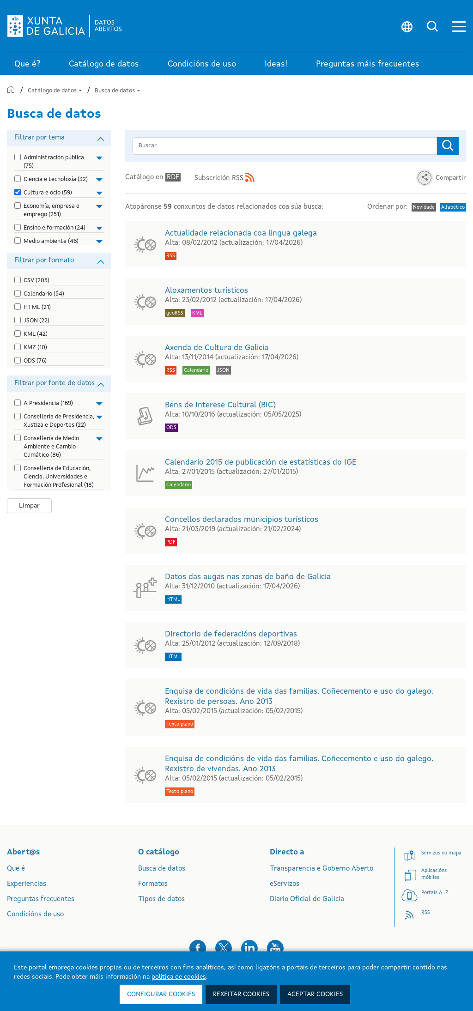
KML (36, 334)
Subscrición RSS (224, 178)
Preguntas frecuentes (40, 899)
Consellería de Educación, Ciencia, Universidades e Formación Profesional (59, 477)
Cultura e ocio (48, 193)
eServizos (284, 884)
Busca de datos (117, 91)
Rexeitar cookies (241, 994)
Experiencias (26, 884)
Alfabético (453, 207)
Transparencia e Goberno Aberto (321, 869)
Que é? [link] (27, 64)
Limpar (29, 505)
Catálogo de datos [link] (104, 64)
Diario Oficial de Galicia (307, 899)
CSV (36, 281)
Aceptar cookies (315, 994)
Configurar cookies (161, 994)
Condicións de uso (35, 914)
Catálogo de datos (55, 91)
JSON (36, 321)
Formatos (153, 884)
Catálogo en (153, 177)
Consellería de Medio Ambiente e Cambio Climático (51, 447)
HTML (37, 307)
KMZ (35, 348)
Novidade (424, 207)
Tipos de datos (161, 899)
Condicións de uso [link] (202, 64)
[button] (458, 26)
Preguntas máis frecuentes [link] (367, 64)
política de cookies (179, 977)
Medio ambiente (51, 241)
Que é (16, 869)
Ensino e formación (54, 228)
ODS (35, 361)
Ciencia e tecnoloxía (56, 179)
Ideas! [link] (276, 64)
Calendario (44, 294)
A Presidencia (48, 403)
